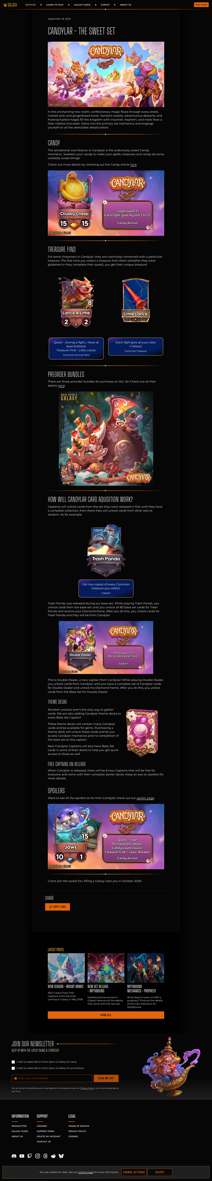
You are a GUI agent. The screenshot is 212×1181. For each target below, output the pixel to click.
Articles (30, 5)
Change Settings (134, 1172)
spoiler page (145, 798)
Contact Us (44, 1141)
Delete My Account (49, 1136)
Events (105, 5)
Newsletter (19, 1126)
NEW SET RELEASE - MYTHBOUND (98, 988)
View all (106, 1015)
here (133, 164)
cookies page (85, 1172)
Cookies (73, 1136)
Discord (42, 1126)
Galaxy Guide (82, 5)
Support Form (45, 1131)
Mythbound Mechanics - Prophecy (141, 988)
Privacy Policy (87, 1088)
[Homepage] (10, 5)
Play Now (201, 4)
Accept (160, 1172)
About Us (125, 5)
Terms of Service (78, 1126)
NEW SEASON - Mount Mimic (66, 986)
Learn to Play (55, 5)
